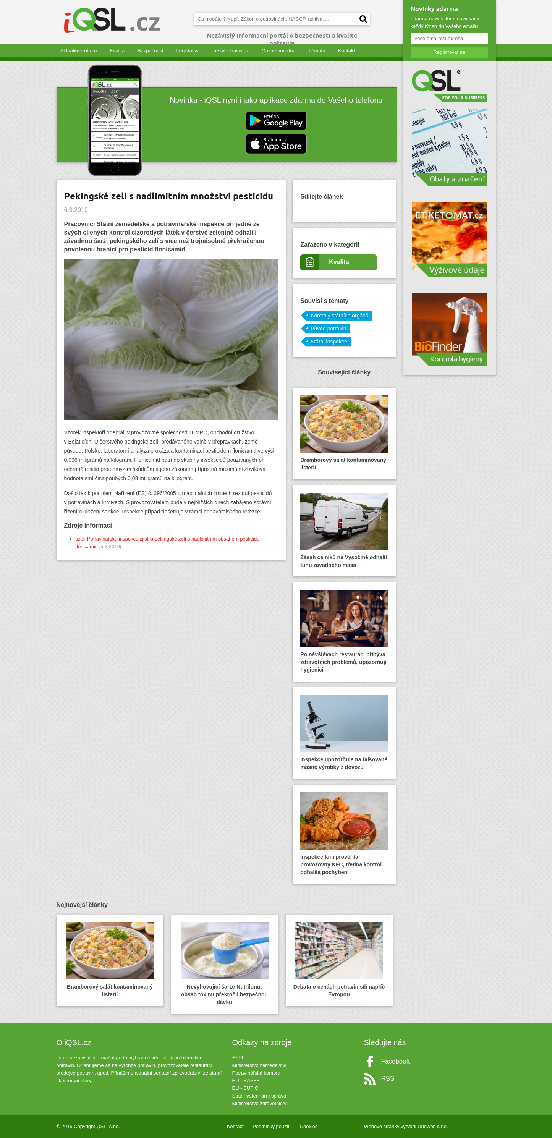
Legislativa (187, 50)
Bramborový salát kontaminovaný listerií (344, 433)
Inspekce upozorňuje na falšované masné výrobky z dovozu (344, 732)
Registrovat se (449, 52)
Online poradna (279, 50)
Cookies (309, 1126)
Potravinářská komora (256, 1073)
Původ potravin (328, 328)
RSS (388, 1078)
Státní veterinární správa (259, 1096)
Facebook (395, 1061)
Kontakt (346, 50)
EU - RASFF (246, 1080)
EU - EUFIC (245, 1088)
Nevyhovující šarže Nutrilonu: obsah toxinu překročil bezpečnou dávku (225, 963)
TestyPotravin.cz (231, 50)
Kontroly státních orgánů (340, 315)
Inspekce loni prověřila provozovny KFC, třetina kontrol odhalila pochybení (344, 833)
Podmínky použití (272, 1126)
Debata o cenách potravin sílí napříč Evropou (339, 959)
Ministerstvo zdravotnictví (260, 1103)
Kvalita (117, 50)
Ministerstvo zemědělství (259, 1065)
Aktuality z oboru (78, 50)
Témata (316, 50)
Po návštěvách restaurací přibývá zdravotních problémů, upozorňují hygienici (344, 631)
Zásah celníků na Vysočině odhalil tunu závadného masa (344, 530)
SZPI (237, 1057)
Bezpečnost (150, 50)
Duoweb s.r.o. (433, 1126)
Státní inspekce (329, 341)
